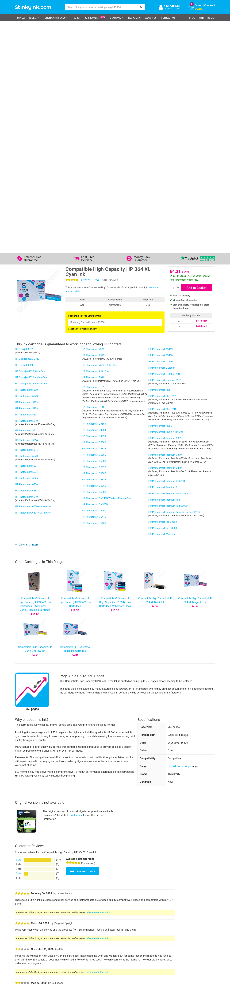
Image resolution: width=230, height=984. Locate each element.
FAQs (96, 52)
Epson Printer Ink (28, 940)
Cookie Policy (88, 949)
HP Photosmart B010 (93, 149)
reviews (85, 52)
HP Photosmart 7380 (93, 121)
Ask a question (31, 697)
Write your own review (82, 492)
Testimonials (87, 935)
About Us (151, 17)
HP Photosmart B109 (93, 159)
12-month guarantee (101, 811)
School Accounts (118, 940)
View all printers (26, 165)
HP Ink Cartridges (29, 930)
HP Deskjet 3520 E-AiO (27, 131)
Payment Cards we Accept (123, 944)
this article (142, 749)
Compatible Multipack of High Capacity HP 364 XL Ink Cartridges (75, 223)
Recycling (134, 17)
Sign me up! (158, 936)
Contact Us (168, 17)
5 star (19, 480)
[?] (186, 356)
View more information (98, 533)
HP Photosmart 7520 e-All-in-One (99, 137)
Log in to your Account (60, 930)
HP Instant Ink (74, 770)
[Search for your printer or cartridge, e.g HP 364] (101, 7)
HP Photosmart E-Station (161, 140)
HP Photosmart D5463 (160, 121)
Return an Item (55, 940)
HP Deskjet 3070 (24, 121)
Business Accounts (119, 935)
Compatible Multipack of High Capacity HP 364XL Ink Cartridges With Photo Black (115, 223)
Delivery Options (117, 930)
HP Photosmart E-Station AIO (164, 146)
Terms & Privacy (89, 944)
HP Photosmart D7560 (160, 133)
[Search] (141, 7)
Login (176, 8)
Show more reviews (27, 668)
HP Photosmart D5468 (160, 127)
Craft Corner (54, 949)
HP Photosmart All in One (95, 143)
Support (84, 930)
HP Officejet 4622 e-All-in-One (31, 156)
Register (168, 8)
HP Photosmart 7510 (93, 127)
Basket (198, 5)
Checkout (209, 5)
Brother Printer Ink (29, 944)
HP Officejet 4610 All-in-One (30, 143)
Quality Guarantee (90, 940)
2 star (19, 494)
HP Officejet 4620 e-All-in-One (31, 149)
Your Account (172, 5)
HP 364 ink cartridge (179, 387)
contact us (76, 436)
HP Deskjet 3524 (24, 137)
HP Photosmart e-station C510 (164, 152)
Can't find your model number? (82, 101)
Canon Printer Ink (28, 935)
